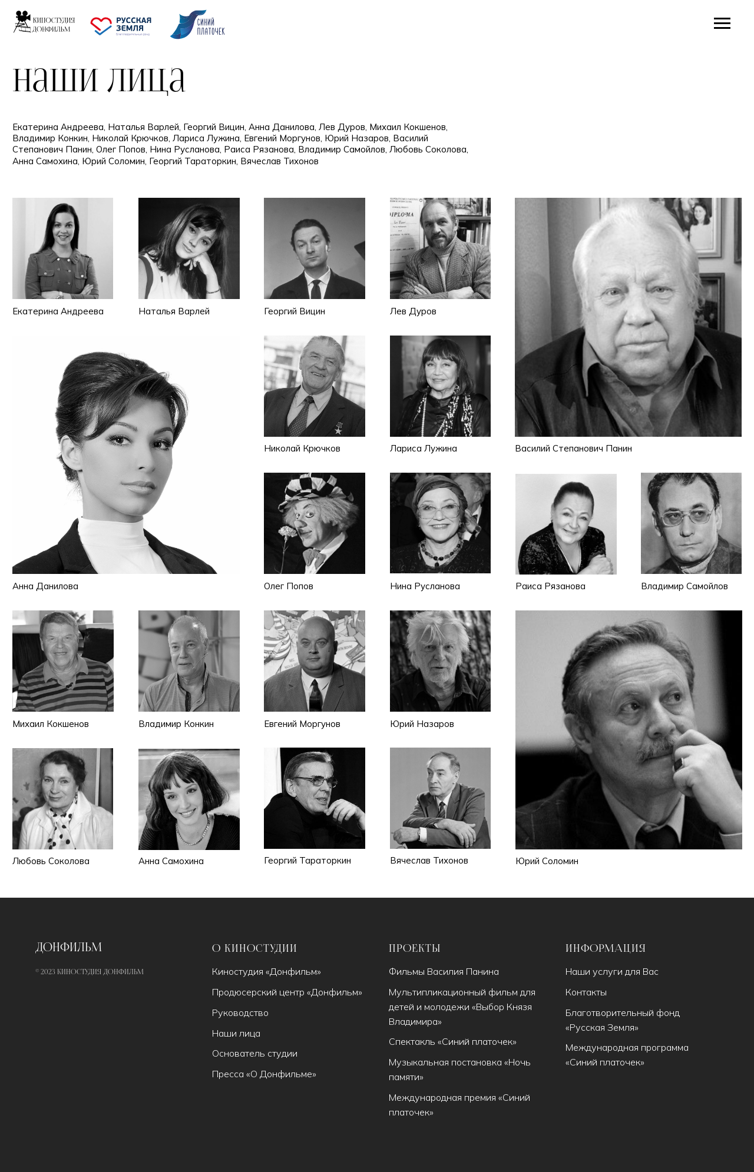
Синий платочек (605, 1062)
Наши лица (236, 1033)
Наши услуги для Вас (612, 971)
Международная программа (627, 1047)
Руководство (240, 1012)
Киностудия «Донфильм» (266, 971)
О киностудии (254, 949)
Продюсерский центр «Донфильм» (287, 992)
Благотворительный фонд (623, 1012)
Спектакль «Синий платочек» (453, 1041)
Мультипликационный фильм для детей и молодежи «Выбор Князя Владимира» (462, 1006)
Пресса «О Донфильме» (264, 1074)
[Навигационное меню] (722, 23)
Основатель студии (254, 1053)
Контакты (586, 992)
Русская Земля (602, 1027)
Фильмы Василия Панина (444, 971)
